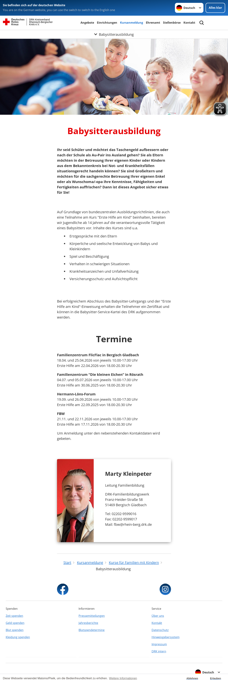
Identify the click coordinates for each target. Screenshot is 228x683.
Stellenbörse (172, 23)
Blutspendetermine (92, 630)
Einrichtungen (107, 23)
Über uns (158, 616)
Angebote (87, 23)
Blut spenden (15, 630)
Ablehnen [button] (192, 678)
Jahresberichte (88, 623)
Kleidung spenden (18, 637)
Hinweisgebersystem (166, 637)
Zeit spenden (14, 616)
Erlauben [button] (215, 678)
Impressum (159, 644)
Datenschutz (160, 630)
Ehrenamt (153, 23)
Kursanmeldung (131, 23)
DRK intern (159, 651)
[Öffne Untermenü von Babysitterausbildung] (114, 34)
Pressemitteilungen (92, 616)
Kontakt (189, 23)
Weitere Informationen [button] (123, 678)
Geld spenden (15, 623)
